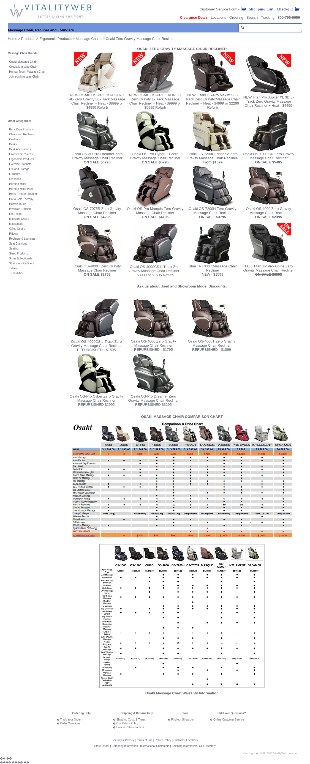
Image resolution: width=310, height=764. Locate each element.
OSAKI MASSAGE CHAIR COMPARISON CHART (182, 417)
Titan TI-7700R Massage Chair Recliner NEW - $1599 (212, 270)
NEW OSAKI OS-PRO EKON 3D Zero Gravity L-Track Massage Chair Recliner (155, 99)
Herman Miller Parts (21, 188)
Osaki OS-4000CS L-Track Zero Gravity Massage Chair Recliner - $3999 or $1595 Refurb (155, 271)
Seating (13, 248)
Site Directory (207, 745)
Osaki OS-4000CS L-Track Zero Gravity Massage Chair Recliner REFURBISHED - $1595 (96, 345)
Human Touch (17, 204)
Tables (13, 268)
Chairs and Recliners (22, 134)
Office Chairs (17, 228)
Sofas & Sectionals (20, 258)
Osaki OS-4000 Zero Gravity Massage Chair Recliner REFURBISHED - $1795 (153, 345)
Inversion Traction (20, 208)
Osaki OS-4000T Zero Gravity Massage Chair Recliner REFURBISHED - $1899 (211, 345)
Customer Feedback (185, 740)
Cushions (15, 139)
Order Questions (70, 723)
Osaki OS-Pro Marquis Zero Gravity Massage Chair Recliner (155, 213)
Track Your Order (70, 719)
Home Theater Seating (23, 193)
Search (252, 17)
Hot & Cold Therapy (21, 199)
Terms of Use (144, 740)
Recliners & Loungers (22, 238)
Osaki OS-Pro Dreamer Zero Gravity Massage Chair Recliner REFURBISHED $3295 (153, 399)
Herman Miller (17, 183)
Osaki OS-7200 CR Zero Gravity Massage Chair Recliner (268, 158)
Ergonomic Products (55, 39)
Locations (218, 17)
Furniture (14, 174)
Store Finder (101, 745)
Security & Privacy (123, 740)
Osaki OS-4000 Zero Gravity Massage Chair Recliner (268, 213)
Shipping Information (184, 745)
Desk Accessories (20, 149)
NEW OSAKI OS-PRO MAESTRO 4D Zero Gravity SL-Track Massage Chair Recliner (97, 99)
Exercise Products (20, 164)
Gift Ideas (15, 178)
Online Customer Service (228, 719)
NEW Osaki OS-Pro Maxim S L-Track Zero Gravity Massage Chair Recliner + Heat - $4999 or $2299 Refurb (212, 101)
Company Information (125, 745)
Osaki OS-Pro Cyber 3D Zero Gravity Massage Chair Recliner (155, 158)
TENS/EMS (16, 273)
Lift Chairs (15, 213)
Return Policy (163, 740)
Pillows (13, 233)
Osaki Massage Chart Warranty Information (182, 693)
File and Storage (19, 169)
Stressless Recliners (21, 263)
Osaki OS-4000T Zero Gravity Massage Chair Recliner (97, 268)
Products (28, 39)
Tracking (267, 17)
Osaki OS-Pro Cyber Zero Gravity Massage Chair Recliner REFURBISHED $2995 (96, 400)
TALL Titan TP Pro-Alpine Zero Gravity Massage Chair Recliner (268, 268)
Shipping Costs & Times (131, 719)
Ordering (236, 17)
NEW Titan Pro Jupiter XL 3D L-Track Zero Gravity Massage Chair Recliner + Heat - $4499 (268, 101)
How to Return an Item (130, 727)
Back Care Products (21, 129)
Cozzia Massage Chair (23, 66)
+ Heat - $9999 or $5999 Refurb (162, 105)
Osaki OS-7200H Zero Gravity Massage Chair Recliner (212, 213)
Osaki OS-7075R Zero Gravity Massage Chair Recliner (97, 213)
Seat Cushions (18, 243)
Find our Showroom (183, 719)
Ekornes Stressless (21, 154)
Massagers (16, 223)
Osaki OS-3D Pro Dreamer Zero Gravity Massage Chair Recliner (97, 158)
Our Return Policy (127, 723)
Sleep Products (18, 253)
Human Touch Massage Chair (27, 71)
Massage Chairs (89, 39)
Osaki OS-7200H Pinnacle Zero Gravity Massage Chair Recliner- (212, 158)
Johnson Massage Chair (24, 76)
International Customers (154, 745)
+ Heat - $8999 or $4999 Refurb (104, 105)
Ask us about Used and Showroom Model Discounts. (182, 286)
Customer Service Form (218, 9)
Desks (13, 144)
